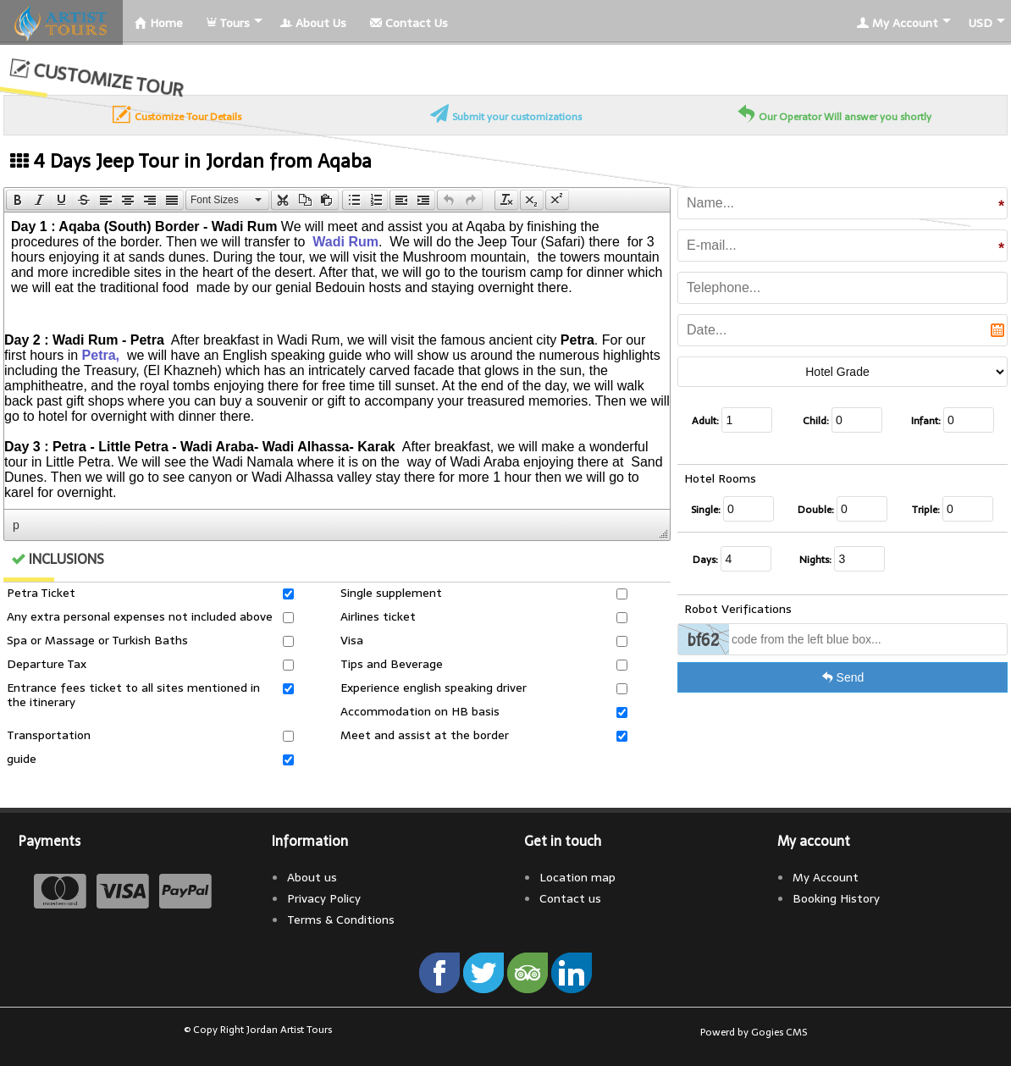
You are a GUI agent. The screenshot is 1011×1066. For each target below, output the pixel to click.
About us (312, 877)
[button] (17, 200)
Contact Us (409, 23)
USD (980, 23)
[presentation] (18, 200)
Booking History (836, 898)
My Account (897, 23)
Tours (228, 23)
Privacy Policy (324, 898)
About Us (313, 23)
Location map (577, 877)
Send (843, 677)
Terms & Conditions (341, 919)
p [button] (16, 525)
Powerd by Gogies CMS (753, 1032)
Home (159, 23)
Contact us (570, 898)
